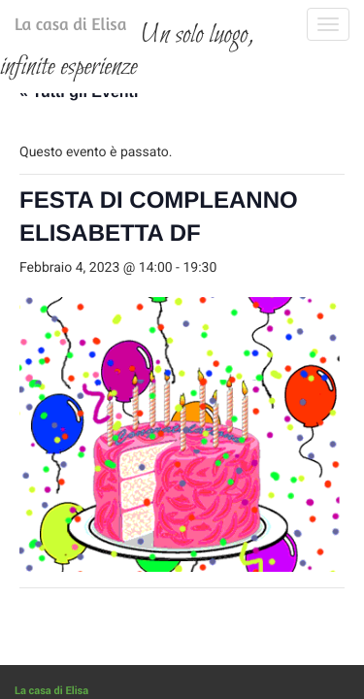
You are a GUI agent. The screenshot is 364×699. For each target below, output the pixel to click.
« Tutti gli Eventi (78, 205)
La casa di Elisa (51, 28)
